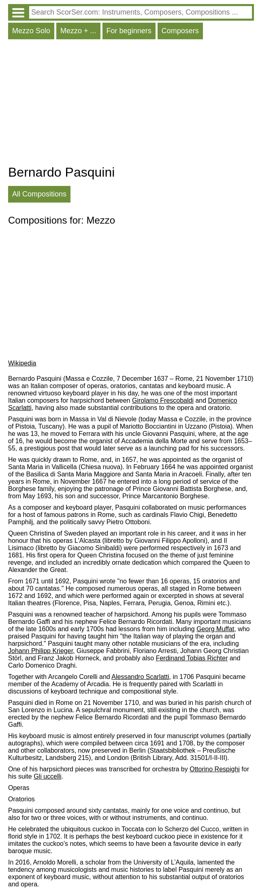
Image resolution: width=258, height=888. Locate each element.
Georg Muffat (215, 628)
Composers (180, 31)
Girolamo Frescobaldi (163, 400)
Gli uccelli (47, 776)
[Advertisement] (131, 104)
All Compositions (39, 194)
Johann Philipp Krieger (40, 650)
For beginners (129, 31)
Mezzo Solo (31, 31)
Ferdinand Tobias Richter (192, 658)
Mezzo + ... (78, 31)
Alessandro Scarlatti (140, 676)
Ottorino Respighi (215, 769)
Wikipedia (22, 363)
